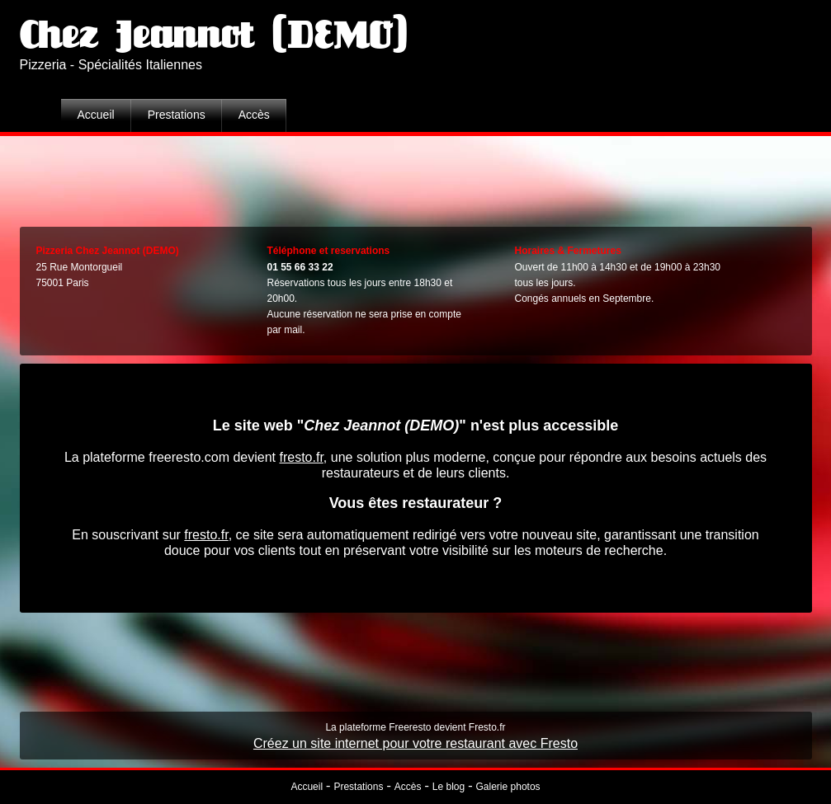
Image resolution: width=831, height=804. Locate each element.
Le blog (448, 786)
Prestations (176, 114)
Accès (254, 114)
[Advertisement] (416, 177)
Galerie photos (508, 786)
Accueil (96, 114)
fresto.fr (301, 457)
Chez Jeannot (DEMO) (214, 36)
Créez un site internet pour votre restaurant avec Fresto (415, 743)
